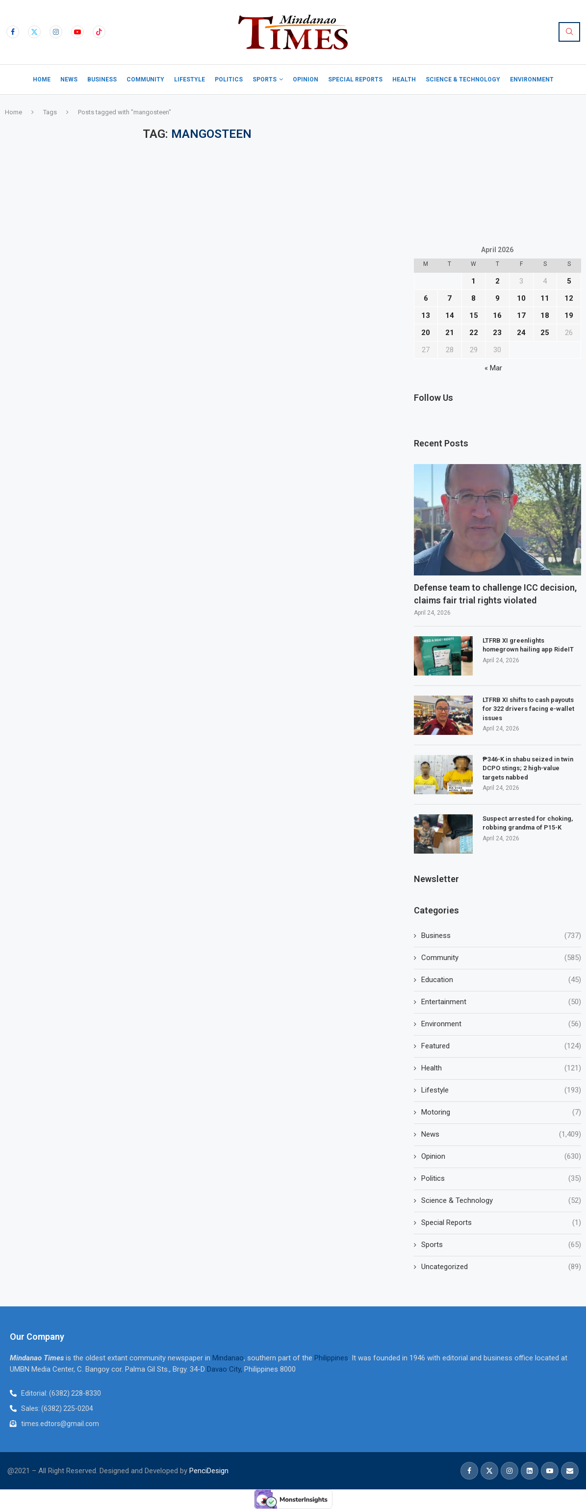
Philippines (331, 1357)
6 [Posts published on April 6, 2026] (426, 298)
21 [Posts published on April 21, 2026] (449, 332)
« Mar (493, 368)
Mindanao (228, 1357)
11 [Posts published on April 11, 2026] (544, 298)
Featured (501, 1046)
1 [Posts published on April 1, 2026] (473, 281)
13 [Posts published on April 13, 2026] (425, 315)
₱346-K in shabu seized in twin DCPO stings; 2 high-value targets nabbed (528, 768)
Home (42, 79)
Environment (532, 79)
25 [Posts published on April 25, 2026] (544, 332)
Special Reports (355, 79)
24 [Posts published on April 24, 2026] (521, 332)
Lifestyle (189, 79)
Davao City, (225, 1369)
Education (501, 980)
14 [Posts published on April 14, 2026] (449, 315)
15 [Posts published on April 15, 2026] (473, 315)
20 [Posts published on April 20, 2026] (425, 332)
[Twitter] (34, 32)
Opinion (305, 79)
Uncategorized (501, 1267)
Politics (229, 79)
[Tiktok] (99, 32)
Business (102, 79)
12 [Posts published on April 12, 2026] (568, 298)
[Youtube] (77, 32)
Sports (265, 79)
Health (404, 79)
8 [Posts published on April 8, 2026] (473, 298)
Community (145, 79)
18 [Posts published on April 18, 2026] (544, 315)
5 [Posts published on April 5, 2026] (569, 281)
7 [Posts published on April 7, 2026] (449, 298)
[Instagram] (56, 32)
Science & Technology (463, 79)
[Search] (569, 32)
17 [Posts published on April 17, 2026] (521, 315)
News (68, 79)
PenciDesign (209, 1470)
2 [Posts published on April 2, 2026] (497, 281)
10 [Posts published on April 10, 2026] (521, 298)
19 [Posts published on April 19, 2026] (568, 315)
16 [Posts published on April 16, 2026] (497, 315)
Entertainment (501, 1002)
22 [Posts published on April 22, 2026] (473, 332)
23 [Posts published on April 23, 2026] (497, 332)
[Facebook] (12, 32)
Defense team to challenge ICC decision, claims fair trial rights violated (495, 593)
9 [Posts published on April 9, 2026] (497, 298)
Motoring (501, 1112)
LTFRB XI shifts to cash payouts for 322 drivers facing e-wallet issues (528, 708)
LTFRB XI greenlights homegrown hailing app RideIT (528, 645)
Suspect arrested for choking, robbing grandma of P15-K (528, 823)
